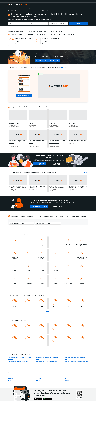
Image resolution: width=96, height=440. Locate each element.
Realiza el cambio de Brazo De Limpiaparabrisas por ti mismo (76, 361)
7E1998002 (67, 378)
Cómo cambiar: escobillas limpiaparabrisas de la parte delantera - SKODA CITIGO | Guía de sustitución (24, 40)
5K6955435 (10, 378)
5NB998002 (38, 376)
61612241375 (39, 380)
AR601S (9, 380)
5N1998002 (67, 380)
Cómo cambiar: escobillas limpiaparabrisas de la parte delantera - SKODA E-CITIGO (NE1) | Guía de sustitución (51, 40)
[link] (29, 8)
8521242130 (67, 376)
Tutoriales (17, 10)
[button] (52, 8)
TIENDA (46, 1)
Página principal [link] (11, 10)
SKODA (43, 10)
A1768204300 (11, 376)
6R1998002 (38, 378)
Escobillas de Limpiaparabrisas (34, 10)
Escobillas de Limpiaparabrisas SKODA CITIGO (48, 60)
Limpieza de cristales (24, 10)
